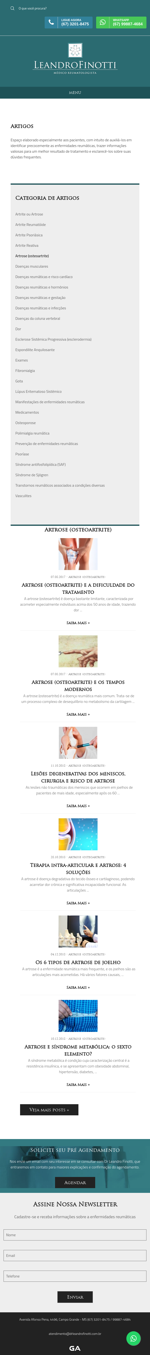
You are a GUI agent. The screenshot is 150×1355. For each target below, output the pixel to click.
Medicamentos (27, 412)
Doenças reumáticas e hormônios (41, 287)
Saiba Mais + (78, 623)
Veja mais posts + (49, 1109)
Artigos (22, 126)
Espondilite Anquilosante (35, 349)
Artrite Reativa (26, 245)
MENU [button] (75, 92)
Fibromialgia (25, 370)
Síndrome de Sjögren (31, 475)
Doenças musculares (31, 266)
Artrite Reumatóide (30, 224)
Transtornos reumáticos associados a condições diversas (60, 485)
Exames (21, 360)
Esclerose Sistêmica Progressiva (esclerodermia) (53, 339)
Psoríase (22, 454)
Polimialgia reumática (32, 433)
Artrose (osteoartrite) (32, 256)
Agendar (75, 1182)
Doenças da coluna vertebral (37, 318)
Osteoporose (25, 423)
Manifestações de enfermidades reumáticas (50, 402)
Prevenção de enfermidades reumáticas (46, 443)
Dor (18, 329)
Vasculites (23, 496)
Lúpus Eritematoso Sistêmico (38, 391)
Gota (19, 381)
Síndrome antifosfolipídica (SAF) (40, 464)
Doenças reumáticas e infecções (40, 308)
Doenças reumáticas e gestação (40, 297)
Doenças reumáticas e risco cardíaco (44, 276)
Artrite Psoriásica (29, 235)
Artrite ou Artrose (29, 214)
